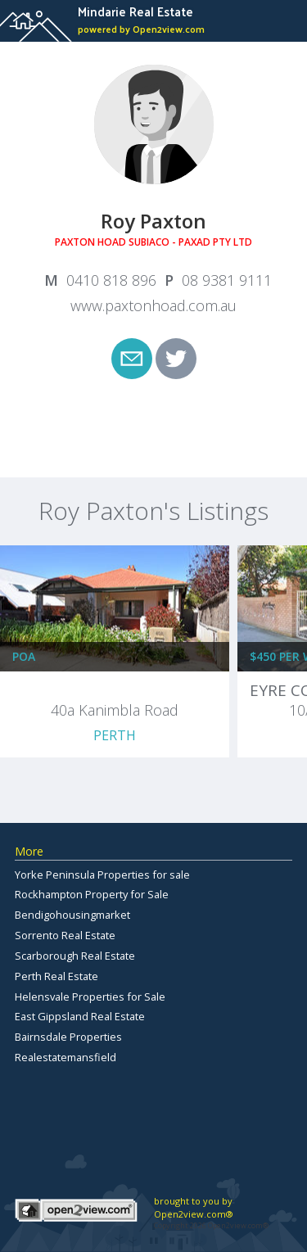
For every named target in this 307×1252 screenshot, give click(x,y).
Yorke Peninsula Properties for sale (102, 874)
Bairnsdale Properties (68, 1036)
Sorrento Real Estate (65, 935)
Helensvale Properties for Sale (90, 996)
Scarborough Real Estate (75, 955)
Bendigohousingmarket (72, 914)
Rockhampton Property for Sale (92, 894)
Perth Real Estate (56, 976)
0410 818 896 (111, 280)
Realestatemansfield (65, 1057)
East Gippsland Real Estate (80, 1016)
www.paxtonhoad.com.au (153, 305)
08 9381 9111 (227, 280)
